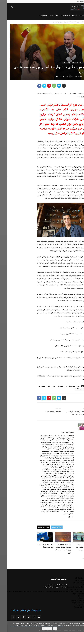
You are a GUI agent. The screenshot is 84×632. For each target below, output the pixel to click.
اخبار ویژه (67, 16)
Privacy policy (39, 628)
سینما (62, 62)
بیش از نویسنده (36, 527)
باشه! (47, 628)
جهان (73, 62)
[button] (4, 7)
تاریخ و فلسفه (58, 16)
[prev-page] (80, 557)
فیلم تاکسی (71, 389)
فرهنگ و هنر (47, 16)
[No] (81, 626)
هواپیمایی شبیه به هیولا (46, 411)
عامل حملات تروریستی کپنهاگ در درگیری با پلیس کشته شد (70, 413)
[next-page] (76, 557)
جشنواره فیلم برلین (63, 386)
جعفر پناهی (53, 386)
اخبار (74, 16)
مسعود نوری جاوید (71, 77)
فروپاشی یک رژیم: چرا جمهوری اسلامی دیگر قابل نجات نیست (74, 547)
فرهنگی (57, 62)
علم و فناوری (35, 16)
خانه (80, 16)
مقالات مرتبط (49, 527)
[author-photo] (74, 429)
